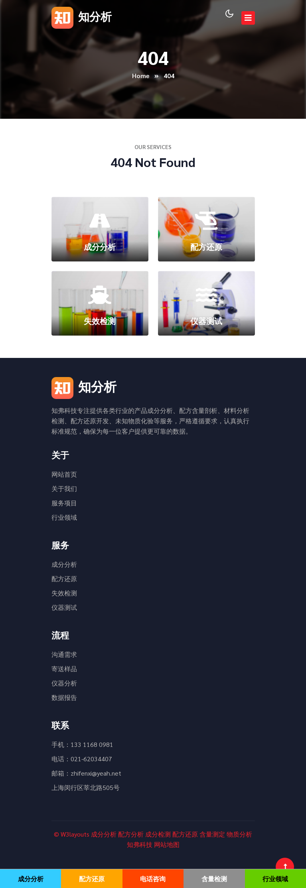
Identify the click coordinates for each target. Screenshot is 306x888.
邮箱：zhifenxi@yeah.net (86, 773)
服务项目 (64, 503)
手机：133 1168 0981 (82, 744)
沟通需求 (64, 654)
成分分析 (64, 564)
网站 (160, 844)
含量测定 (212, 834)
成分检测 (158, 834)
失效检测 (64, 593)
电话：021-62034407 (81, 758)
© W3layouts (71, 834)
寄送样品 (64, 668)
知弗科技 (139, 844)
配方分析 (131, 834)
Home (141, 75)
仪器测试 (64, 607)
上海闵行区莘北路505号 (85, 787)
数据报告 (64, 697)
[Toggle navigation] (248, 18)
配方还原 (64, 578)
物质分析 (239, 834)
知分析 (81, 16)
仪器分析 (64, 683)
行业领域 (64, 517)
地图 (173, 844)
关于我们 (64, 488)
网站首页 (64, 474)
